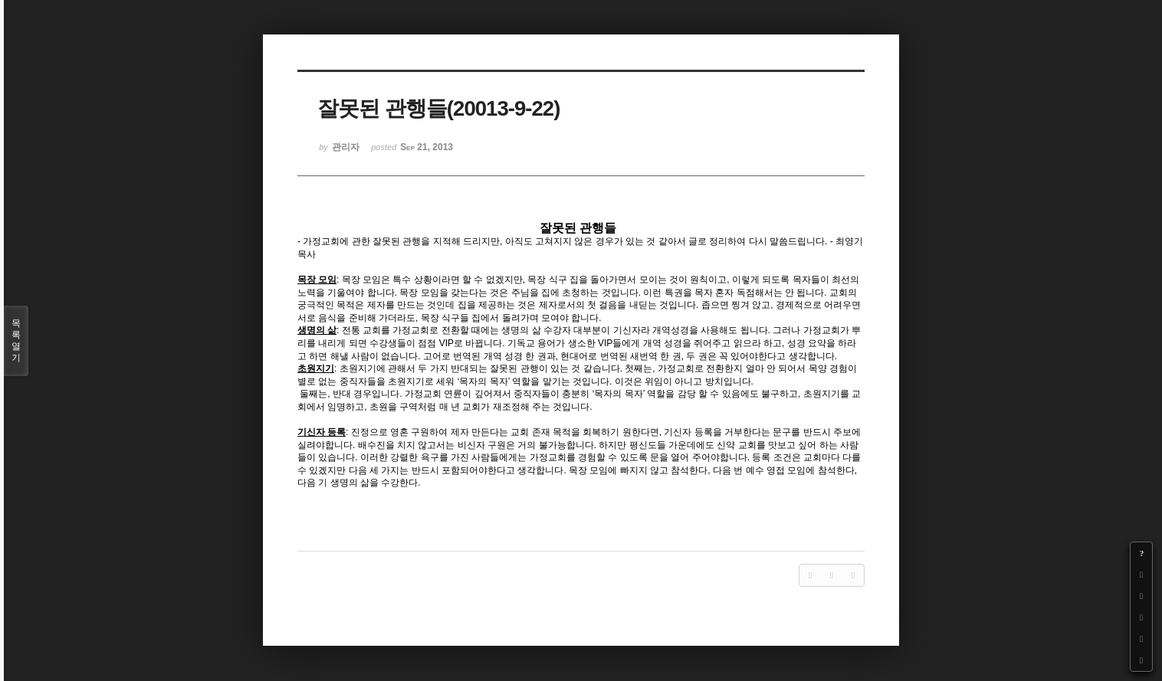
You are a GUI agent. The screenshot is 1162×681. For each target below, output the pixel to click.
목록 (16, 341)
